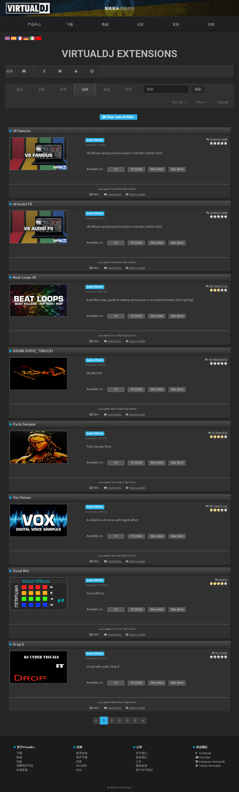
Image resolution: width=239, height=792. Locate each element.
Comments (114, 194)
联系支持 (81, 753)
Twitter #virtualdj (208, 765)
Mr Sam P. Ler (218, 286)
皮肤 (41, 89)
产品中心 (34, 24)
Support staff (218, 139)
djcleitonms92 (218, 359)
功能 (19, 761)
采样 (85, 89)
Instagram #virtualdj (210, 761)
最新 (19, 89)
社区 (140, 24)
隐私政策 (141, 765)
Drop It (18, 644)
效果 (63, 89)
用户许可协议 (144, 770)
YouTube (203, 757)
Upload (223, 102)
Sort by (179, 102)
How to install (137, 194)
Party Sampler (24, 424)
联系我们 (141, 757)
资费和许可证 (24, 765)
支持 (176, 24)
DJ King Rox (219, 432)
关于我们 (141, 753)
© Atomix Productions (120, 787)
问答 (79, 761)
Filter (201, 102)
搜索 (198, 89)
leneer (223, 579)
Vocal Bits (21, 571)
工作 (139, 761)
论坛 (79, 770)
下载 (69, 24)
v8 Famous (22, 131)
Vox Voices (22, 498)
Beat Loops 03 (24, 277)
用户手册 (81, 757)
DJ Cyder (221, 652)
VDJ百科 (81, 765)
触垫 (107, 89)
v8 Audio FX (22, 204)
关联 (211, 24)
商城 (105, 24)
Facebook (203, 753)
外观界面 (22, 770)
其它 (128, 89)
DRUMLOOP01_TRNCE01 (33, 351)
